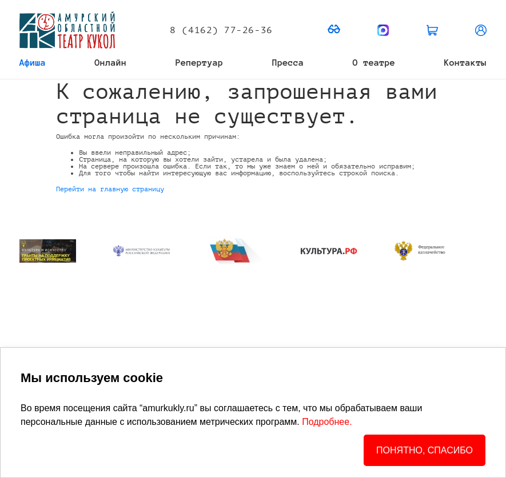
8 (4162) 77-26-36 (221, 30)
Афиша (32, 62)
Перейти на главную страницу (110, 189)
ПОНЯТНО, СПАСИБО (424, 450)
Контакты (465, 62)
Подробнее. (327, 422)
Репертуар (200, 62)
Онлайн (111, 62)
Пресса (288, 62)
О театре (374, 62)
